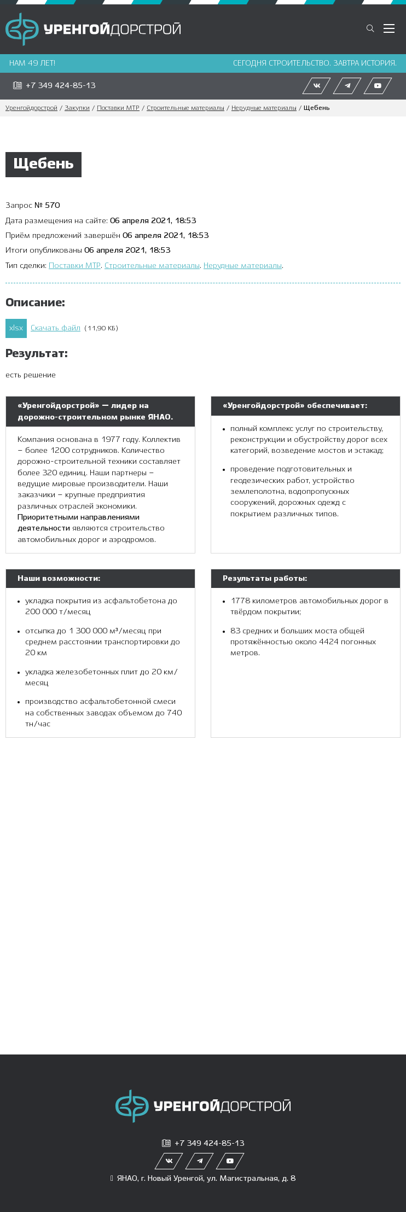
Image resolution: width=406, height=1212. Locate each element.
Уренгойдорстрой (31, 108)
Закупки (77, 108)
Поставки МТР (118, 108)
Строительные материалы (185, 108)
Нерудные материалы (264, 108)
